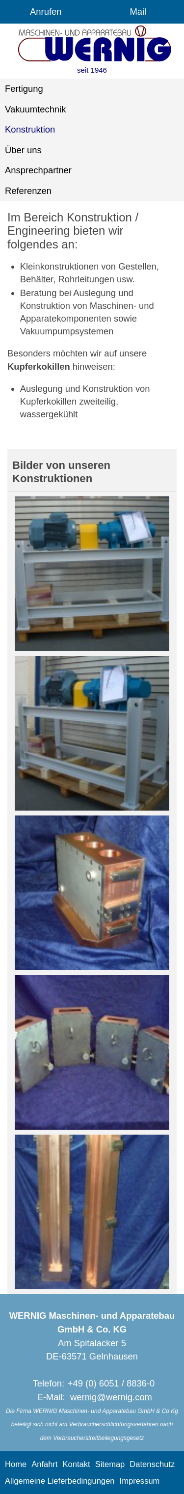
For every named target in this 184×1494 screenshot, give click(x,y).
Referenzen (28, 191)
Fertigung (24, 88)
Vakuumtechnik (35, 109)
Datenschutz (152, 1464)
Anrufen (45, 11)
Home (15, 1464)
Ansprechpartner (38, 170)
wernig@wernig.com (111, 1397)
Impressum (140, 1481)
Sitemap (110, 1464)
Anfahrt (44, 1464)
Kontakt (76, 1464)
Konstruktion (30, 129)
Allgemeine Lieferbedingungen (60, 1481)
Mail (138, 11)
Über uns (23, 150)
